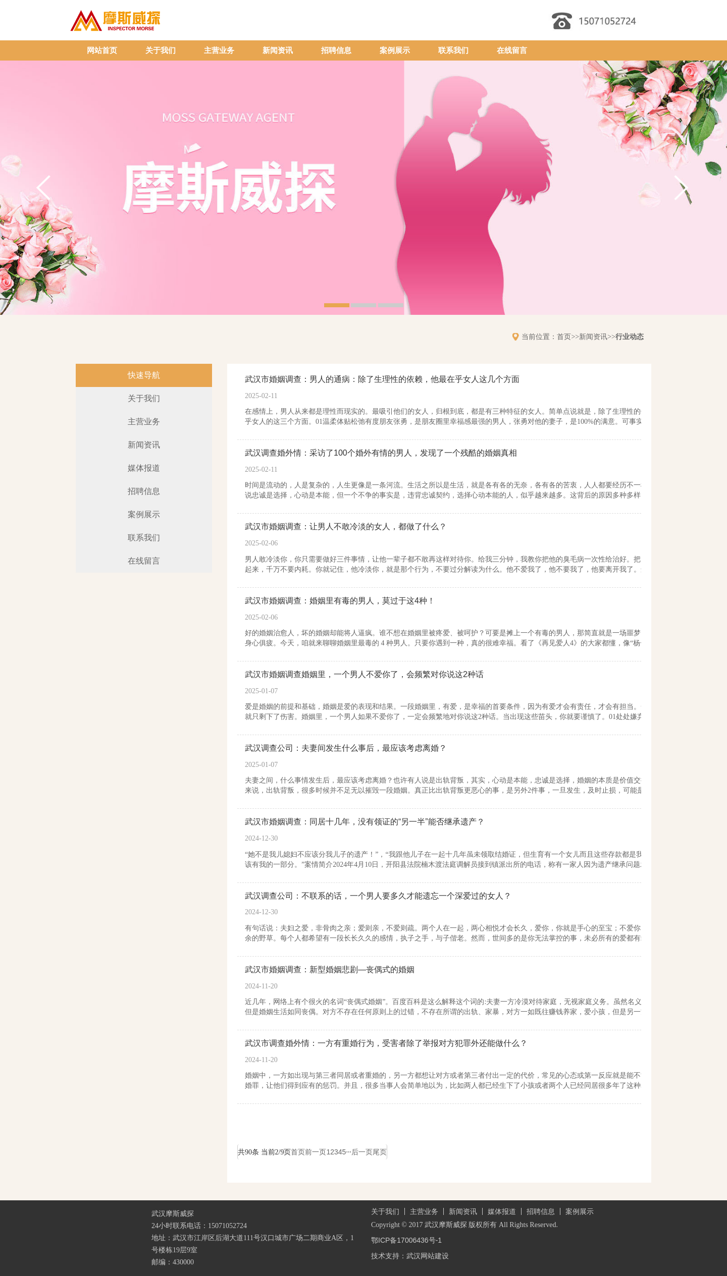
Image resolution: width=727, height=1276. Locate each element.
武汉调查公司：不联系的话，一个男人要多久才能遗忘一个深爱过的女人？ (378, 896)
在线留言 (512, 50)
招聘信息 (336, 50)
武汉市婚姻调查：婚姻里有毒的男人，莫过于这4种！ (340, 600)
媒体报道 (144, 468)
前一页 (315, 1152)
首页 (564, 336)
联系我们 (453, 50)
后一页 (362, 1152)
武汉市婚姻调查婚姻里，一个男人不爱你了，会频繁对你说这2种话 (364, 674)
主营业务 (219, 50)
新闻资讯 (278, 50)
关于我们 (160, 50)
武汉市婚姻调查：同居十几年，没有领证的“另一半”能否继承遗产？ (365, 821)
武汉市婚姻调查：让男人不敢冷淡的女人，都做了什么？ (346, 526)
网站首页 (102, 50)
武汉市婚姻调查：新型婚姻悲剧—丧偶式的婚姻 (329, 969)
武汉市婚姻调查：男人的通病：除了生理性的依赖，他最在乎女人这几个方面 (382, 379)
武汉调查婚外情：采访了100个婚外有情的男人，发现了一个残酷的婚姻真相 (381, 453)
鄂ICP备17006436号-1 (406, 1240)
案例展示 (395, 50)
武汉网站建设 (427, 1256)
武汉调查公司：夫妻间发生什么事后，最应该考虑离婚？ (346, 748)
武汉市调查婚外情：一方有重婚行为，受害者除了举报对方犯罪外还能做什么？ (386, 1043)
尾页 (380, 1152)
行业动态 (629, 336)
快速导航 (144, 375)
